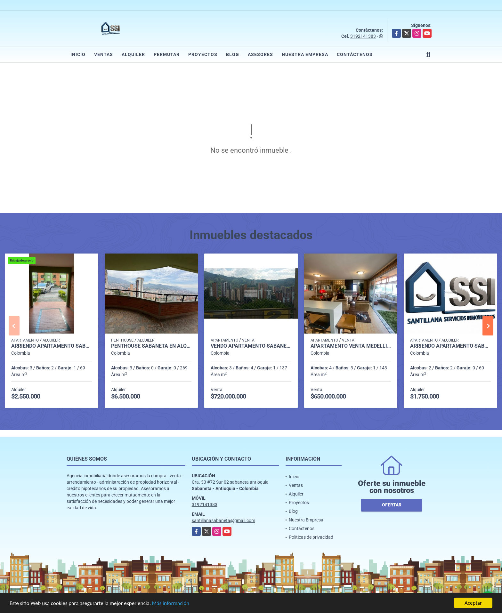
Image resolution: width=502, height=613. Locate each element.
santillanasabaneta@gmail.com (223, 520)
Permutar (167, 54)
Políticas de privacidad (311, 537)
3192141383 (363, 36)
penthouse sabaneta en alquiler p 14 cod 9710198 (151, 346)
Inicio (77, 54)
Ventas (103, 54)
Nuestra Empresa (305, 54)
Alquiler (133, 54)
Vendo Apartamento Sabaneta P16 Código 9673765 (251, 346)
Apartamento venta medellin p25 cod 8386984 (351, 346)
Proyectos (202, 54)
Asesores (260, 54)
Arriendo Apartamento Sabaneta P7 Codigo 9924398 (450, 346)
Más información (170, 603)
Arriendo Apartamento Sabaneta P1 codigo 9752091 (51, 346)
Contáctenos (355, 54)
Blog (232, 54)
